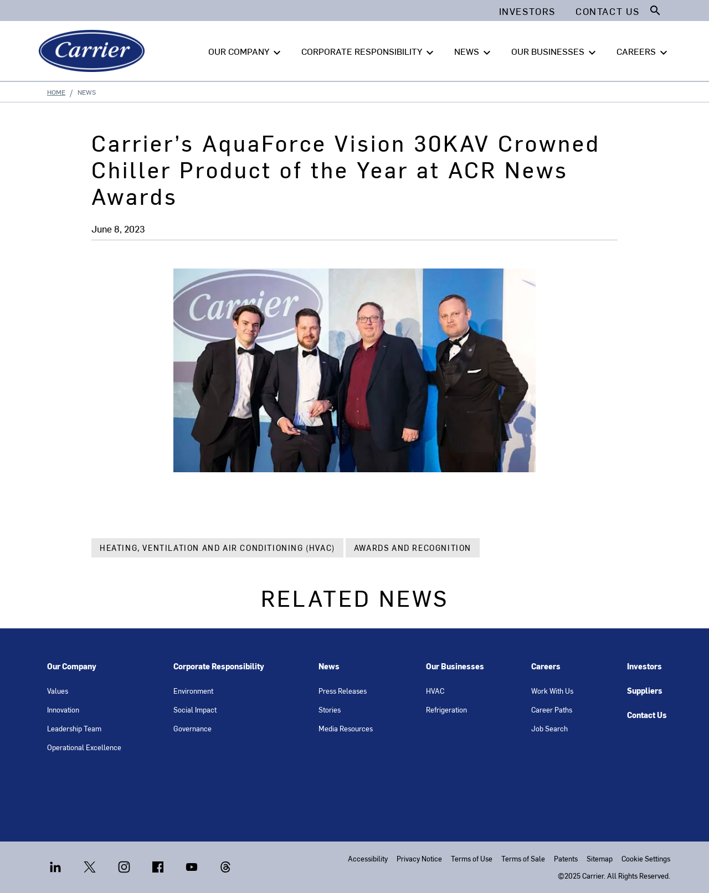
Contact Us (647, 715)
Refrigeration (446, 709)
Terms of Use (471, 858)
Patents (566, 858)
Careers (546, 666)
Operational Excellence (84, 747)
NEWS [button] (474, 51)
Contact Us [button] (608, 11)
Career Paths (551, 709)
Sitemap (600, 858)
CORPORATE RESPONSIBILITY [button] (368, 51)
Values (57, 690)
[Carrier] (94, 51)
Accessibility (368, 858)
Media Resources (345, 728)
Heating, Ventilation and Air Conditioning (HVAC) (217, 548)
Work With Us (552, 690)
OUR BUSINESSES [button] (555, 51)
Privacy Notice (419, 858)
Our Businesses (455, 666)
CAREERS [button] (643, 51)
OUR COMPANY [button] (246, 51)
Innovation (63, 709)
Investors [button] (527, 11)
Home (56, 91)
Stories (329, 709)
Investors (644, 666)
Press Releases (342, 690)
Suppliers (644, 690)
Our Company (71, 666)
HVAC (435, 690)
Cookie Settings (645, 858)
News (329, 666)
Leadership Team (74, 728)
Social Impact (195, 709)
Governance (192, 728)
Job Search (549, 728)
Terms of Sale (523, 858)
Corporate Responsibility (218, 666)
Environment (193, 690)
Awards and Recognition (412, 548)
